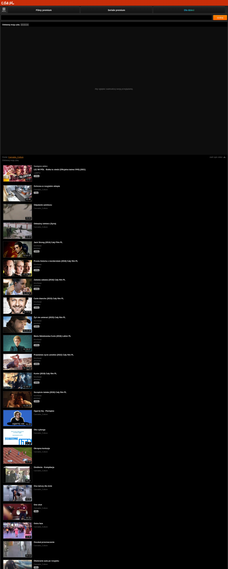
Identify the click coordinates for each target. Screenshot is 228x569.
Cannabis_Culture (15, 157)
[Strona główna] (8, 3)
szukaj (220, 17)
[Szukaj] (106, 17)
